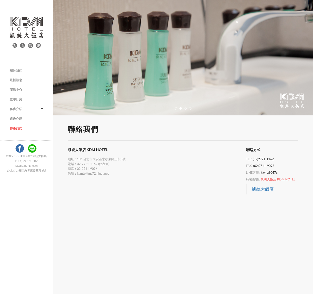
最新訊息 (16, 80)
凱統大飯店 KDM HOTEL (278, 179)
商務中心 (16, 90)
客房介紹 (26, 109)
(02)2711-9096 (263, 166)
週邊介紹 (26, 118)
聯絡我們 (16, 128)
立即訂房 (16, 99)
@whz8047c (268, 172)
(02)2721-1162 (263, 159)
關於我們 (26, 70)
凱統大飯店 (263, 189)
